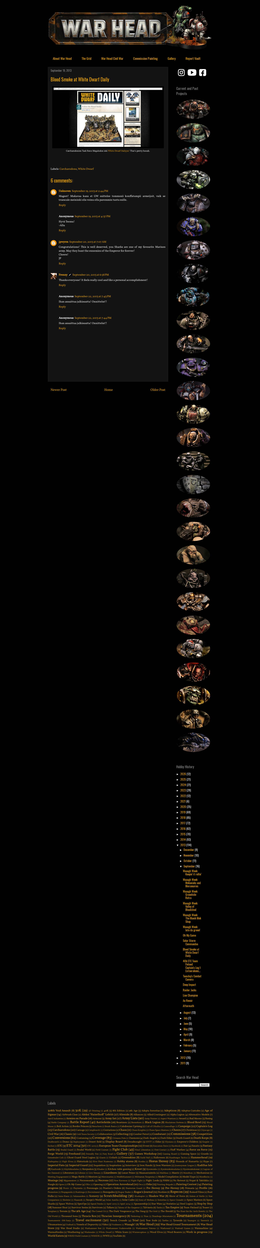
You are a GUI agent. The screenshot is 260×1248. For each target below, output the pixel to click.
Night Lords (152, 1180)
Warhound (165, 1228)
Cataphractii (94, 1130)
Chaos (123, 1130)
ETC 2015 (91, 1146)
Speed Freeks (97, 1204)
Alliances (138, 1114)
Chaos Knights (139, 1130)
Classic (68, 1134)
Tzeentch (205, 1220)
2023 (183, 790)
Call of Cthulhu (153, 1126)
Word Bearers (174, 1232)
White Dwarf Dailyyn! (119, 151)
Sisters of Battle (197, 1196)
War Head (146, 1224)
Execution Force (160, 1146)
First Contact (160, 1149)
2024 (183, 785)
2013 (183, 845)
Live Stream (94, 1173)
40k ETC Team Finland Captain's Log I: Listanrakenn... (192, 966)
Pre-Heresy (172, 1188)
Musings (53, 1180)
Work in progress (197, 1232)
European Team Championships (118, 1146)
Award (182, 1118)
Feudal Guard (67, 1149)
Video (105, 1224)
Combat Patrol (141, 1134)
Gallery (172, 58)
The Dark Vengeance (120, 1211)
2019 (183, 812)
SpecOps (82, 1204)
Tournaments (189, 1216)
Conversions (61, 1138)
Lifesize (81, 1173)
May (186, 1029)
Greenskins (128, 1157)
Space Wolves (66, 1204)
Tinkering (135, 1216)
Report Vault (193, 58)
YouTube (117, 1236)
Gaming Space (188, 1154)
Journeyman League (184, 1165)
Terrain (63, 1211)
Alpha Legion (177, 1114)
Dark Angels (150, 1138)
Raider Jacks (189, 990)
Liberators (68, 1173)
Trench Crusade (118, 1220)
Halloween (159, 1157)
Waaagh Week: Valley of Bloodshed (190, 906)
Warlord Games (182, 1228)
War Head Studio (70, 1228)
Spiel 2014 (125, 1204)
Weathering (73, 1232)
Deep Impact (189, 985)
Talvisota (148, 1207)
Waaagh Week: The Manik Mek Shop (192, 918)
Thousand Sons (69, 1216)
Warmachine (201, 1228)
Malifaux (164, 1173)
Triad (135, 1220)
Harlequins (53, 1161)
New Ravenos (120, 1180)
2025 (183, 779)
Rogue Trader (124, 1192)
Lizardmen (110, 1173)
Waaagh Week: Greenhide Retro (190, 894)
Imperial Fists (56, 1165)
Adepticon (170, 1111)
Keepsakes (87, 1169)
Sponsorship (141, 1204)
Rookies (162, 1192)
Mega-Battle (78, 1177)
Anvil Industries (55, 1118)
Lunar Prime (128, 1173)
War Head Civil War (112, 58)
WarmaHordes (55, 1232)
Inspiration (115, 1165)
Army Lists (129, 1118)
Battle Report (79, 1122)
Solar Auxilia (112, 1200)
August (188, 1012)
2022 (183, 796)
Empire (205, 1142)
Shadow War (156, 1196)
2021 (183, 801)
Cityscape (205, 1130)
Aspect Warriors (168, 1118)
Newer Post (59, 390)
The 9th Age (78, 1211)
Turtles (165, 1220)
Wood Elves (156, 1232)
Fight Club (120, 1149)
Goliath (113, 1157)
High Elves (67, 1161)
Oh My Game (189, 935)
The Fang (140, 1211)
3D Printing (94, 1110)
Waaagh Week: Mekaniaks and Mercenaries (192, 883)
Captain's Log (204, 1126)
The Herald (167, 1211)
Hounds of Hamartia (187, 1161)
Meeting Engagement (58, 1177)
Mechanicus (202, 1173)
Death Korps (201, 1138)
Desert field (95, 1142)
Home (108, 390)
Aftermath (188, 1006)
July (186, 1018)
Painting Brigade (165, 1184)
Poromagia (92, 1188)
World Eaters (56, 1236)
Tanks (159, 1207)
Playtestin (78, 1188)
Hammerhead (199, 1157)
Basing (208, 1118)
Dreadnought (134, 1142)
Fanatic (195, 1146)
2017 (183, 823)
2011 (183, 1063)
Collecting (122, 1134)
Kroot (138, 1169)
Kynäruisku (151, 1169)
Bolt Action (63, 1126)
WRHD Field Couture (78, 1236)
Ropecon (176, 1192)
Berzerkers (136, 1122)
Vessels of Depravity (87, 1224)
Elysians (169, 1142)
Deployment (79, 1142)
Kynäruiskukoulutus (170, 1169)
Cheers (176, 1130)
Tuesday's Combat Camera (192, 977)
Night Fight (136, 1180)
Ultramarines (55, 1224)
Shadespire (140, 1196)
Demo (65, 1142)
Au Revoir (188, 1001)
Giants (102, 1157)
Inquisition (100, 1165)
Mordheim (204, 1177)
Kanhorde (56, 1169)
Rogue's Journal (143, 1192)
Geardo (205, 1154)
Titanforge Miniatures (162, 1216)
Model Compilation (168, 1177)
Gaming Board (170, 1154)
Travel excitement (88, 1220)
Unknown (65, 191)
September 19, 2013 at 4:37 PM (92, 216)
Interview (130, 1165)
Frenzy (63, 275)
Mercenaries (107, 1177)
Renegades (109, 1192)
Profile (203, 1188)
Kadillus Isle (204, 1165)
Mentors (92, 1177)
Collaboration (104, 1134)
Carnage (80, 1130)
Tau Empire (172, 1207)
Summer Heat (59, 1207)
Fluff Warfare (177, 1149)
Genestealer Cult (55, 1157)
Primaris (189, 1188)
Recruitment (94, 1192)
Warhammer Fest (93, 1228)
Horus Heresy (158, 1161)
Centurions (109, 1130)
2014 (183, 839)
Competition (204, 1134)
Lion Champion (190, 995)
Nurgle (51, 1184)
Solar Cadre (128, 1200)
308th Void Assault (59, 1111)
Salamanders (79, 1196)
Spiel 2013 (112, 1204)
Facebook (176, 1146)
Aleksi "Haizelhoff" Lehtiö (97, 1114)
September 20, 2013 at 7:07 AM (87, 242)
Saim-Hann (63, 1196)
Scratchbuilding (115, 1196)
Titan (146, 1216)
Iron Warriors (163, 1165)
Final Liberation (143, 1149)
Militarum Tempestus (145, 1177)
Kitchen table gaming (119, 1169)
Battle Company (58, 1122)
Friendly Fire (92, 1154)
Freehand (74, 1154)
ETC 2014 (73, 1146)
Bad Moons (196, 1118)
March (187, 1040)
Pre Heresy (153, 1188)
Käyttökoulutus (71, 1169)
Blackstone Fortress (174, 1122)
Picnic (66, 1188)
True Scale (151, 1220)
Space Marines (194, 1200)
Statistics (171, 1204)
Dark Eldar (166, 1138)
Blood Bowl (194, 1122)
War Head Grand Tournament (178, 1224)
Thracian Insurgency (114, 1216)
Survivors (97, 1207)
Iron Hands (146, 1165)
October (188, 861)
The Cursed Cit (99, 1211)
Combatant (159, 1134)
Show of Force (177, 1196)
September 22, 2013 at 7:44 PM (93, 318)
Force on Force (199, 1150)
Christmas (191, 1130)
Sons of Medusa (146, 1200)
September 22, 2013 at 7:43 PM (93, 296)
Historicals (82, 1161)
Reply (62, 205)
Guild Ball (145, 1157)
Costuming (82, 1138)
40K (106, 1110)
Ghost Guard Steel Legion (81, 1157)
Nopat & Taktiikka (199, 1180)
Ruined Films (197, 1192)
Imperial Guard (78, 1165)
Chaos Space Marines (159, 1130)
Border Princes (80, 1126)
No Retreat (179, 1180)
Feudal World (84, 1149)
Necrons (103, 1180)
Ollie (87, 1184)
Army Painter (151, 1118)
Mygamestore (70, 1180)
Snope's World (94, 1200)
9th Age (133, 1110)
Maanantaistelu (147, 1173)
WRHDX (95, 1236)
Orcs (141, 1184)
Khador (100, 1169)
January (188, 1051)
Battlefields (103, 1122)
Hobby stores (125, 1161)
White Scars (121, 1232)
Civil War (53, 1134)
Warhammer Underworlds (118, 1228)
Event (146, 1146)
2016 (183, 829)
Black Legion (153, 1122)
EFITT (149, 1142)
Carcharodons (68, 169)
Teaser (205, 1207)
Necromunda (87, 1180)
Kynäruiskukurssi (191, 1169)
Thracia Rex (89, 1216)
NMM (166, 1180)
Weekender (89, 1232)
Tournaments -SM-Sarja (59, 1220)
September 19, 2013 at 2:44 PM (90, 191)
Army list (110, 1118)
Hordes (141, 1161)
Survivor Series (79, 1207)
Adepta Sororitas (150, 1110)
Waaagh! (129, 1224)
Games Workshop (146, 1154)
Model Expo (189, 1177)
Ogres (61, 1184)
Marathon (188, 1173)
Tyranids (177, 1220)
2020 (183, 807)
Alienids (124, 1114)
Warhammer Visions (146, 1228)
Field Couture (102, 1149)
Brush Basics (111, 1126)
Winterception (139, 1232)
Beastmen (121, 1122)
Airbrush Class (70, 1114)
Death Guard (183, 1138)
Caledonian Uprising (131, 1126)
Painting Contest (186, 1184)
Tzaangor (191, 1220)
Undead (69, 1224)
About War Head (62, 58)
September (190, 866)
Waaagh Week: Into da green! (191, 928)
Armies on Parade (77, 1118)
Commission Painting (145, 58)
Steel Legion (186, 1204)
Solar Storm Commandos (190, 942)
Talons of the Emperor (129, 1207)
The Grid (86, 58)
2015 (183, 834)
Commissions (180, 1134)
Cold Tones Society (85, 1134)
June (186, 1024)
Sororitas (162, 1200)
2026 (183, 774)
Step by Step (204, 1204)
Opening (98, 1184)
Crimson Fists (119, 1138)
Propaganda (66, 1192)
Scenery (94, 1196)
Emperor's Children (187, 1142)
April (186, 1034)
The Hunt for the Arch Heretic (190, 1211)
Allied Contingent (156, 1114)
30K (78, 1110)
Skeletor (66, 1200)
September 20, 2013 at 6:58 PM (91, 275)
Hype (206, 1161)
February (188, 1045)
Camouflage (169, 1126)
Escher (51, 1146)
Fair (186, 1146)
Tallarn (110, 1207)
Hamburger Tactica (178, 1157)
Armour (97, 1118)
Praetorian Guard (134, 1188)
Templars (52, 1211)
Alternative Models (199, 1114)
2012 (183, 1058)
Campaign (184, 1126)
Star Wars (156, 1204)
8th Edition (119, 1110)
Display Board (114, 1142)
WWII (106, 1236)
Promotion (53, 1192)
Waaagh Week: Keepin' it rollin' (192, 872)
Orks (149, 1184)
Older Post (157, 390)
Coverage (99, 1138)
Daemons (134, 1138)
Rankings (80, 1192)
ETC (59, 1146)
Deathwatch (53, 1142)
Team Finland (191, 1207)
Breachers (97, 1126)
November (189, 855)
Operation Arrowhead (119, 1184)
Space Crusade (176, 1200)
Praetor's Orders (112, 1188)
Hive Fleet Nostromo (103, 1161)
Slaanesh (78, 1200)
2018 (183, 818)
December (189, 850)
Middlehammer (124, 1177)
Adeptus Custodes (190, 1110)
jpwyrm (63, 242)
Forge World (55, 1154)
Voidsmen (116, 1224)
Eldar (158, 1142)
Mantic (175, 1173)
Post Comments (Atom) (116, 403)
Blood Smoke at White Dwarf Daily (191, 952)
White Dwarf (86, 169)
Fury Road (108, 1154)
